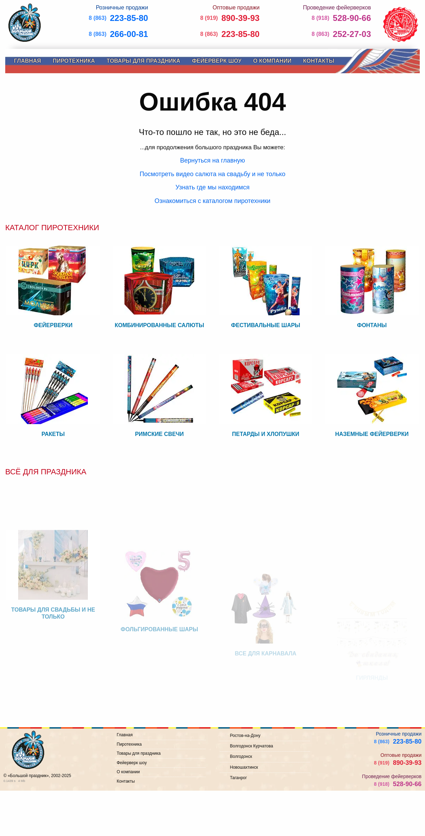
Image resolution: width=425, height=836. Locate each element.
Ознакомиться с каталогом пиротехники (212, 200)
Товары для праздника (144, 61)
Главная (27, 61)
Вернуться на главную (212, 160)
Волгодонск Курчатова (251, 746)
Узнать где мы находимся (212, 187)
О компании (272, 61)
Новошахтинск (244, 767)
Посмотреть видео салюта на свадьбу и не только (213, 174)
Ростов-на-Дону (245, 735)
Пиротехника (74, 61)
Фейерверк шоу (216, 61)
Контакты (318, 61)
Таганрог (238, 777)
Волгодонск (241, 756)
